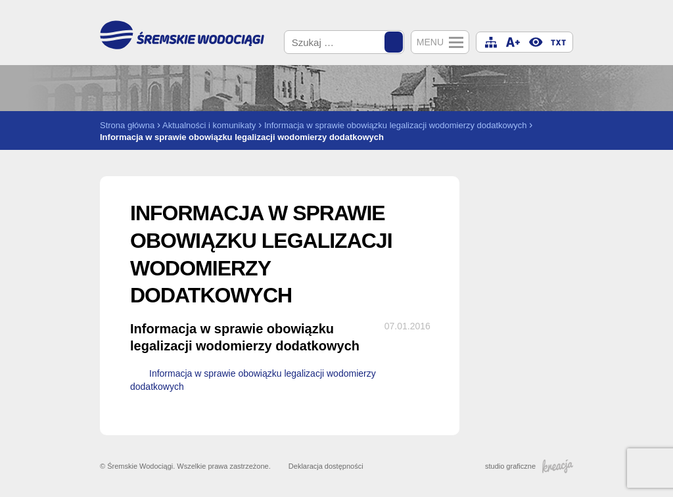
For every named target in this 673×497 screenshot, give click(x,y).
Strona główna (127, 125)
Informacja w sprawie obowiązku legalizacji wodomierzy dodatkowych (395, 125)
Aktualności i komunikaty (209, 125)
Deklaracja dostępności (326, 466)
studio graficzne (529, 466)
